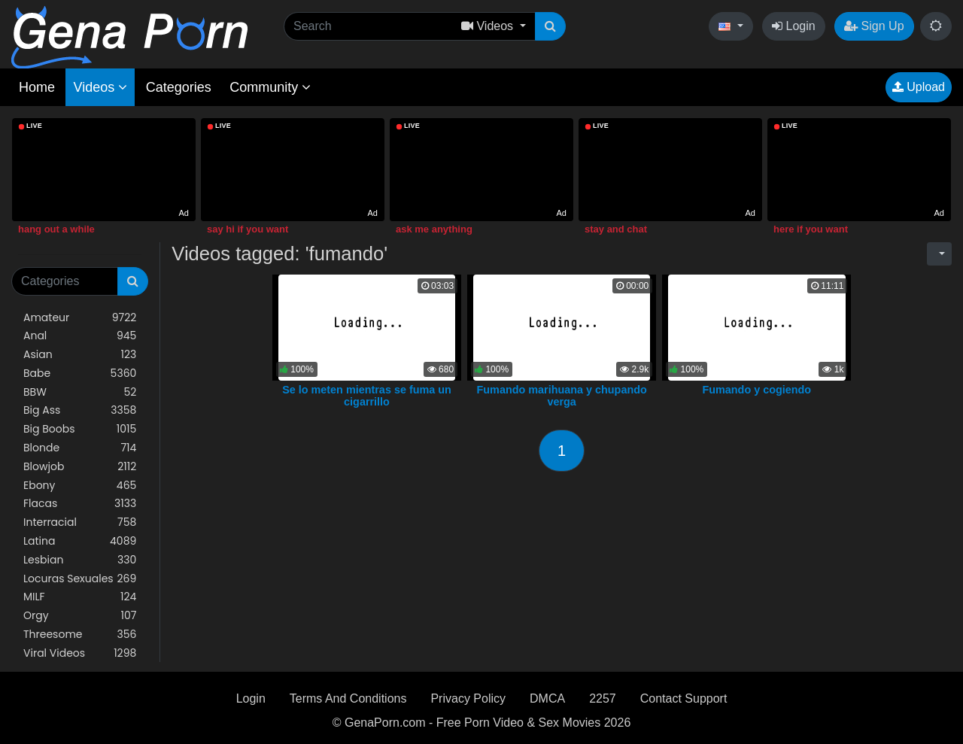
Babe (79, 373)
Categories (178, 87)
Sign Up (874, 26)
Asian (79, 355)
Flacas (79, 504)
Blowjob (79, 467)
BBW (79, 392)
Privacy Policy (468, 698)
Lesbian (79, 560)
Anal (79, 336)
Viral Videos (79, 653)
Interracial (79, 522)
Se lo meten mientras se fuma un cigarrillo (366, 396)
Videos (100, 87)
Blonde (79, 448)
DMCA (547, 698)
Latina (79, 541)
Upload (918, 86)
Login (794, 26)
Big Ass (79, 410)
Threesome (79, 634)
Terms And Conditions (348, 698)
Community (270, 87)
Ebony (79, 485)
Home (37, 87)
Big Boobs (79, 429)
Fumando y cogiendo (756, 390)
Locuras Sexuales (79, 579)
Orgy (79, 616)
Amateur (79, 318)
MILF (79, 597)
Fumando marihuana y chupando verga (562, 396)
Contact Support (684, 698)
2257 (602, 698)
